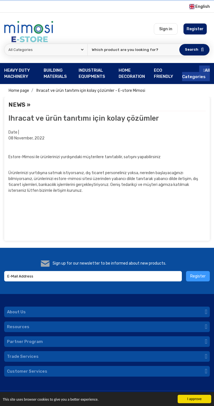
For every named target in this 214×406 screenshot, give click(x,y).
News (16, 104)
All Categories (196, 73)
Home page (19, 90)
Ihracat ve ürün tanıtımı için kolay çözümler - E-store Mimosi (90, 90)
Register (198, 276)
